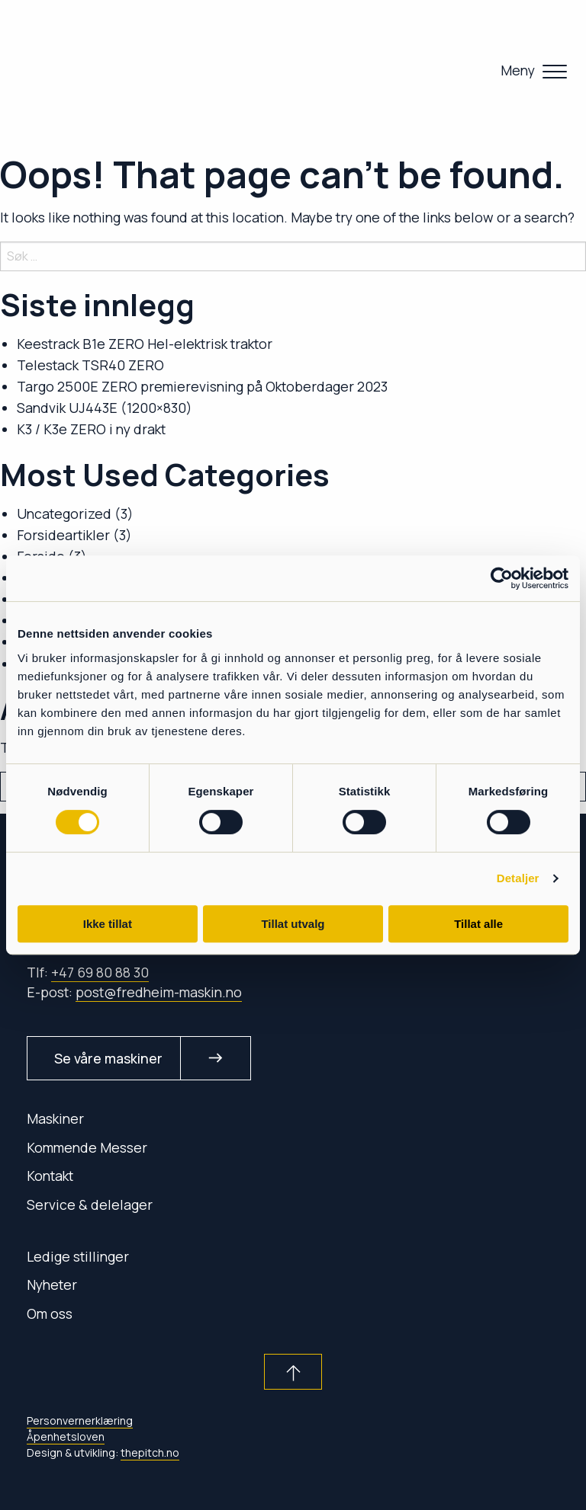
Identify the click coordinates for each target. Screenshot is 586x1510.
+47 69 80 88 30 (100, 972)
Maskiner (55, 1118)
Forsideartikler (63, 535)
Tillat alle (478, 923)
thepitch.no (150, 1452)
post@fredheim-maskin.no (159, 992)
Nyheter (52, 1284)
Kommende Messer (87, 1147)
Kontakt (50, 1175)
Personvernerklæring (80, 1420)
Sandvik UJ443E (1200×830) (104, 407)
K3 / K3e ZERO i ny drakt (91, 429)
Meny (518, 70)
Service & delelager (90, 1204)
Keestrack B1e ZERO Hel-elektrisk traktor (144, 343)
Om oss (49, 1313)
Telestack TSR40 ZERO (90, 365)
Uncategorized (64, 513)
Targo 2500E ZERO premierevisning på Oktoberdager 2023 (202, 386)
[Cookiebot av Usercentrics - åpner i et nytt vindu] (501, 578)
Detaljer (518, 878)
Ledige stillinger (78, 1256)
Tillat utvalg (292, 923)
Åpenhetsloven (66, 1436)
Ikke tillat (107, 923)
